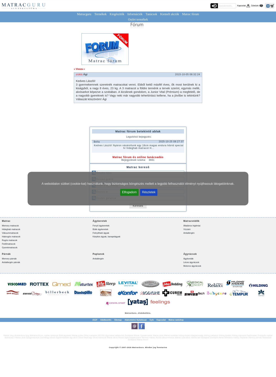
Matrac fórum (190, 14)
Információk (134, 14)
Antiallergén (189, 233)
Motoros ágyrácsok (192, 266)
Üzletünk (255, 6)
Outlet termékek (138, 19)
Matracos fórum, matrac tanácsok (44, 335)
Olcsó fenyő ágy (85, 338)
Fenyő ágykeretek (101, 225)
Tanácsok (151, 14)
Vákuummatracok (10, 233)
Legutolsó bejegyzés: (139, 136)
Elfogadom (129, 192)
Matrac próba (77, 335)
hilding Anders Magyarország (190, 335)
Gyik (152, 320)
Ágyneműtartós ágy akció (67, 338)
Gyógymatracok (32, 338)
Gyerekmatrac (146, 335)
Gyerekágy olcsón (47, 338)
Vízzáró (187, 229)
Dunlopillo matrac (265, 335)
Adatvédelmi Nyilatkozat (136, 320)
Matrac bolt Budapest (200, 338)
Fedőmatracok (8, 244)
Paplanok (244, 338)
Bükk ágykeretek (100, 229)
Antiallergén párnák (11, 262)
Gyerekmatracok (9, 247)
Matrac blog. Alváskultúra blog (16, 335)
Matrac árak (20, 338)
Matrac (128, 313)
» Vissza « (79, 69)
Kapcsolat (241, 6)
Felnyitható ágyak (101, 233)
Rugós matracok (9, 240)
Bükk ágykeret (65, 335)
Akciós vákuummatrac (165, 338)
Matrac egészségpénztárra (129, 338)
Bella (97, 141)
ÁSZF (94, 320)
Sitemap (118, 320)
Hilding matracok (211, 335)
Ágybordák (188, 258)
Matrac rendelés (171, 335)
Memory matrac (148, 338)
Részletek (148, 192)
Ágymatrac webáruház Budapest (119, 335)
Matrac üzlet (158, 335)
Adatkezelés (105, 320)
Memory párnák (9, 258)
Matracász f (10, 338)
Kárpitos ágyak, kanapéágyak (106, 236)
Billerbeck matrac (231, 338)
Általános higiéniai (191, 225)
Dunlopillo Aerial (217, 338)
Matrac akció (112, 338)
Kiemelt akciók (169, 14)
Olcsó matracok (99, 338)
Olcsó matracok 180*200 (94, 335)
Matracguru (84, 14)
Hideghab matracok (11, 229)
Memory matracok (10, 225)
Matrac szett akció (183, 338)
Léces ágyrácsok (191, 262)
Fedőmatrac (252, 335)
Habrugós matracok (11, 236)
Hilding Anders (225, 335)
